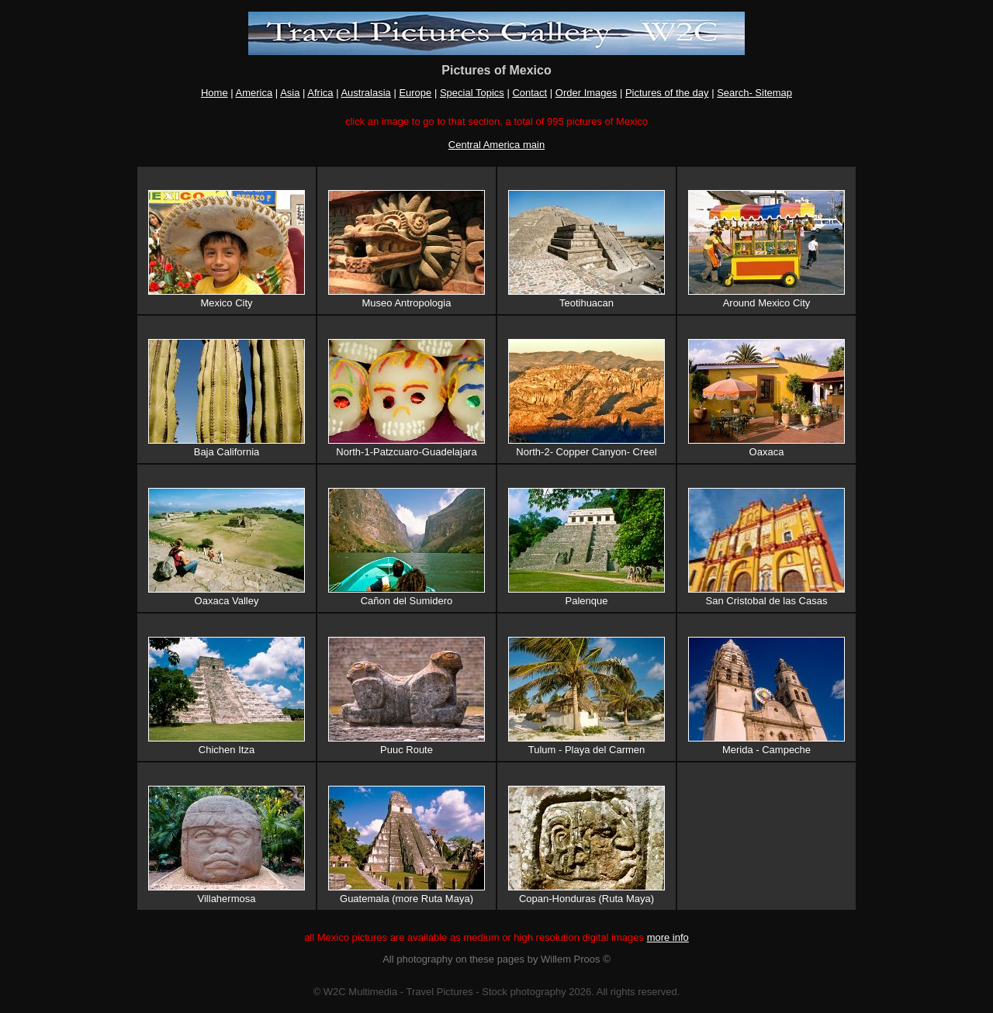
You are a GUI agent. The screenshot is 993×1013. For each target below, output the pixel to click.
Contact (529, 93)
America (254, 93)
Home (214, 93)
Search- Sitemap (754, 93)
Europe (415, 93)
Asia (289, 93)
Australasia (365, 93)
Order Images (586, 93)
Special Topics (472, 93)
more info (668, 937)
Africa (320, 93)
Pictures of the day (667, 93)
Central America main (496, 144)
